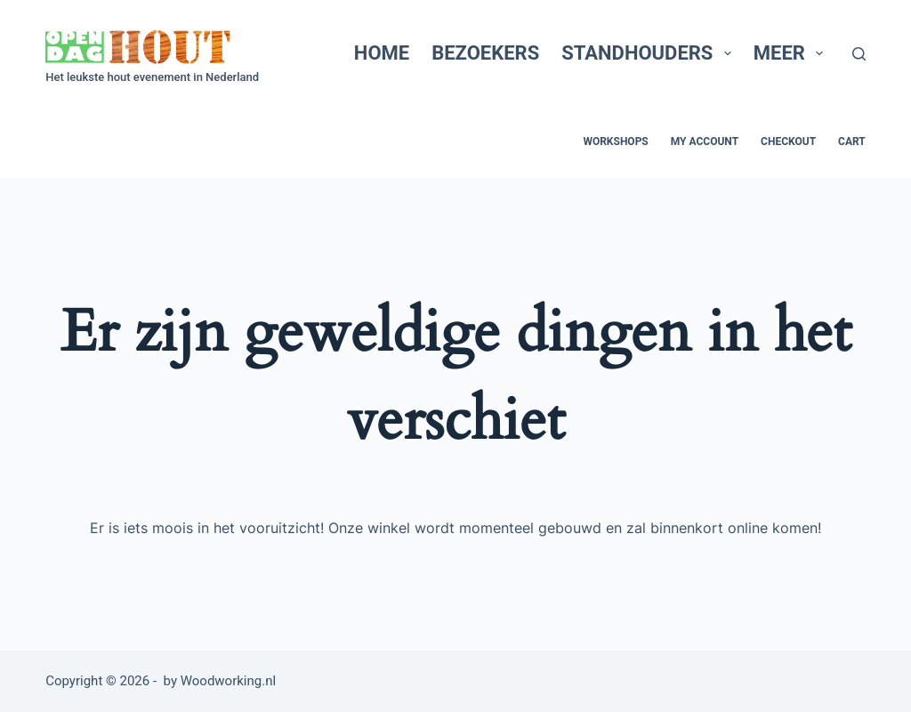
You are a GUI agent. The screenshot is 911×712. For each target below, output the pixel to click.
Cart (852, 141)
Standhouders (649, 53)
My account (704, 141)
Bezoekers (485, 53)
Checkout (788, 141)
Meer (792, 53)
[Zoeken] (859, 54)
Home (381, 53)
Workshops (615, 141)
